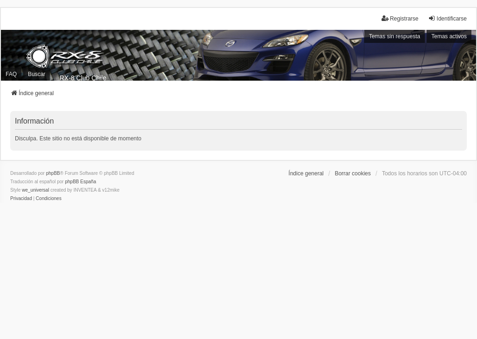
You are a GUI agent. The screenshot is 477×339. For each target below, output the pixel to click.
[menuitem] (21, 198)
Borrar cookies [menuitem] (353, 173)
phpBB (53, 173)
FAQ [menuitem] (11, 74)
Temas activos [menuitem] (449, 36)
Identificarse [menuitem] (447, 18)
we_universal (35, 190)
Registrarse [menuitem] (400, 18)
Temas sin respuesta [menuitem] (394, 36)
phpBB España (80, 181)
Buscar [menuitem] (36, 74)
